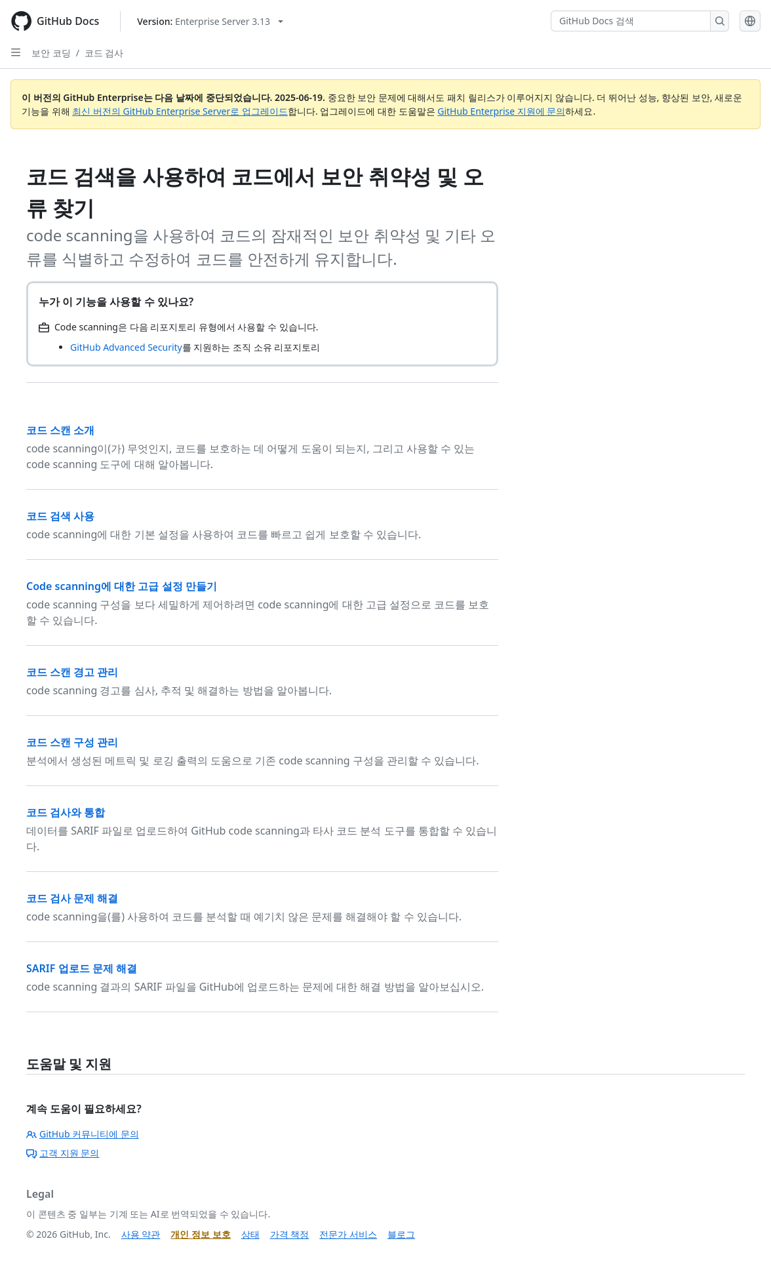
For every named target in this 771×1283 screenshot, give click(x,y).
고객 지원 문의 (62, 1153)
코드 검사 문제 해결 (72, 898)
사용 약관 (141, 1234)
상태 (250, 1234)
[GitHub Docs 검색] (630, 21)
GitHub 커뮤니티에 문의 (82, 1134)
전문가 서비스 (348, 1234)
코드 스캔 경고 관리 (72, 672)
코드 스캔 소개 (60, 430)
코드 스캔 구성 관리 (72, 742)
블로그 (401, 1234)
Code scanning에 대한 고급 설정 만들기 (121, 586)
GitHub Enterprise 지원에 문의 (501, 111)
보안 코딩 (51, 53)
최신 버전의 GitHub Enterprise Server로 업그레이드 (180, 111)
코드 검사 (104, 53)
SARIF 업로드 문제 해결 (81, 968)
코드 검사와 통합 (65, 812)
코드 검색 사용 (60, 516)
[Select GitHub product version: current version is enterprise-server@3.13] (210, 21)
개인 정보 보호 (200, 1234)
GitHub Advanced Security (126, 347)
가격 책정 (289, 1234)
